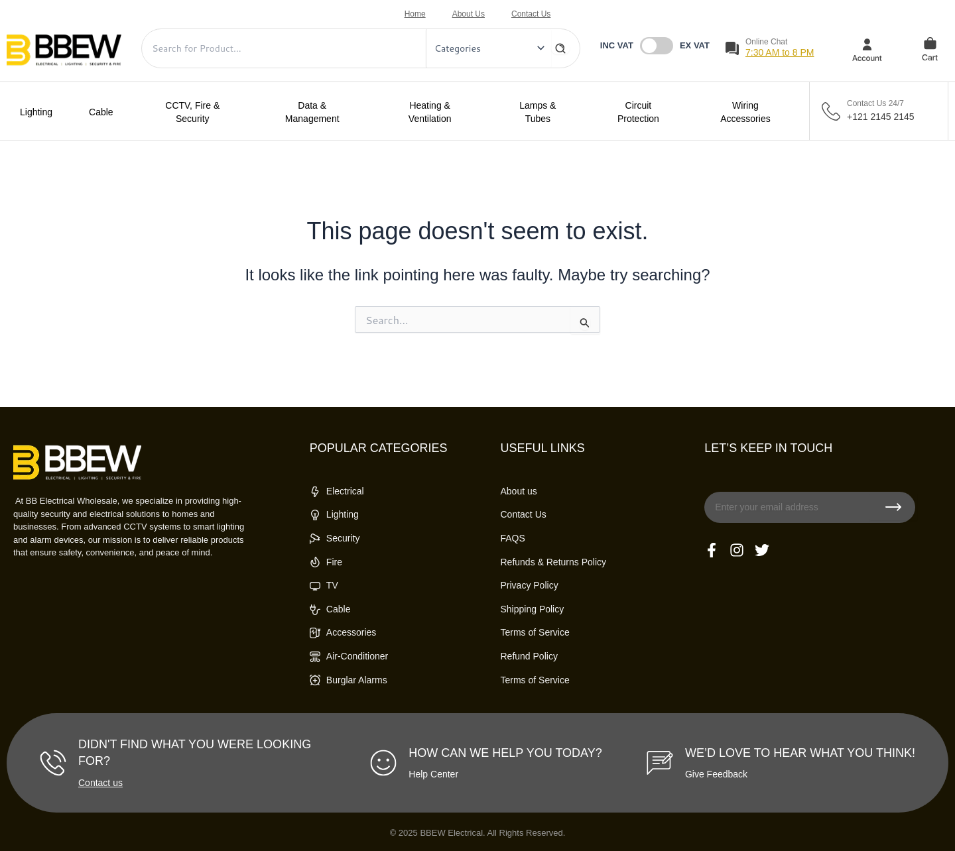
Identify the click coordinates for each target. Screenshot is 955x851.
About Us (468, 14)
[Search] (560, 48)
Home (415, 14)
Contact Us (530, 14)
